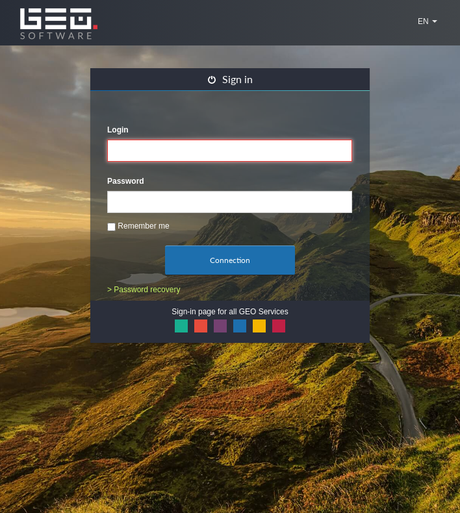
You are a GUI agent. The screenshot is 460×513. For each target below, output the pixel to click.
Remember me (138, 226)
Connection (230, 260)
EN (427, 21)
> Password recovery (143, 289)
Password (125, 181)
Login (118, 129)
